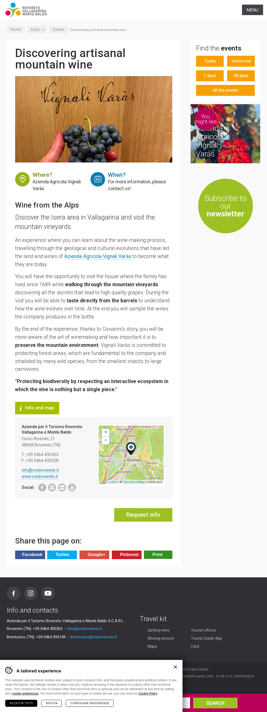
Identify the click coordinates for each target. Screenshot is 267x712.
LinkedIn (60, 486)
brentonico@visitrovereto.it (93, 637)
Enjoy (37, 29)
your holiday (58, 703)
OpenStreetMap (134, 482)
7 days (210, 75)
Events (58, 29)
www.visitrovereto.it (40, 476)
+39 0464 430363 (47, 628)
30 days (241, 75)
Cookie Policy (147, 693)
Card (195, 646)
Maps (152, 646)
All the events (225, 90)
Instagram (50, 486)
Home (15, 29)
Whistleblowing (194, 669)
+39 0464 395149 (50, 637)
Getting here (158, 630)
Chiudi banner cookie (175, 667)
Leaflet (112, 482)
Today (210, 61)
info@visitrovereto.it (40, 470)
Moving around (161, 638)
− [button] (105, 441)
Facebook (39, 486)
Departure (155, 700)
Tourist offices (203, 630)
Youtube (70, 486)
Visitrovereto (26, 10)
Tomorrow (241, 61)
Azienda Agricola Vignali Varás (97, 256)
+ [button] (105, 432)
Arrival (105, 700)
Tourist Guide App (206, 638)
